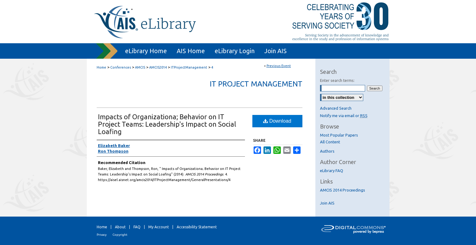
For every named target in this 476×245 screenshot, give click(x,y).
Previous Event (279, 66)
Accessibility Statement (197, 227)
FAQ (137, 227)
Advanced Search (336, 108)
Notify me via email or (344, 115)
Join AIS (327, 203)
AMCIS (140, 67)
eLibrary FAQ (331, 170)
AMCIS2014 (158, 67)
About (120, 227)
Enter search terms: (337, 80)
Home (101, 67)
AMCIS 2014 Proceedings (342, 190)
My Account (158, 227)
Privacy (102, 234)
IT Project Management (256, 84)
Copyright (119, 234)
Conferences (121, 67)
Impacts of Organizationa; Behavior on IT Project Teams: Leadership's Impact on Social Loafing (167, 124)
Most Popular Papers (339, 135)
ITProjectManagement (189, 67)
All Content (330, 142)
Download (277, 121)
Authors (327, 151)
